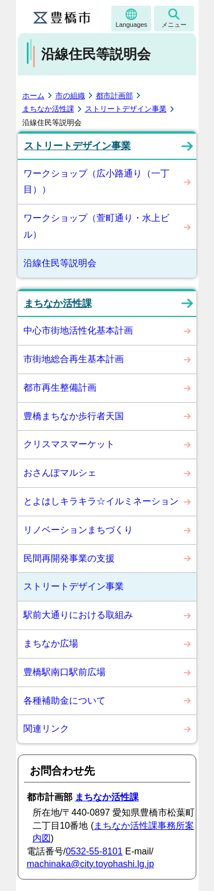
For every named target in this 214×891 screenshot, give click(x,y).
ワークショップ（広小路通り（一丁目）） (96, 181)
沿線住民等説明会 (59, 263)
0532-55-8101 (94, 851)
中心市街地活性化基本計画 (78, 330)
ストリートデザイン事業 (126, 109)
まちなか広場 (50, 643)
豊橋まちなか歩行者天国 (73, 416)
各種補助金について (64, 700)
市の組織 (70, 95)
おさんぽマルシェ (59, 472)
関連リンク (46, 728)
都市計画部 (114, 95)
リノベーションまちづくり (78, 530)
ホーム (33, 95)
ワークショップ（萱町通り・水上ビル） (96, 226)
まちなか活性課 (48, 109)
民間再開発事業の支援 (69, 558)
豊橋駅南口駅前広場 (64, 672)
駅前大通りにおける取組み (78, 615)
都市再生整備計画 (59, 387)
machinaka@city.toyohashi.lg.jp (90, 864)
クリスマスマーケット (69, 444)
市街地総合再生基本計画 (73, 359)
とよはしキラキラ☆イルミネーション (101, 501)
